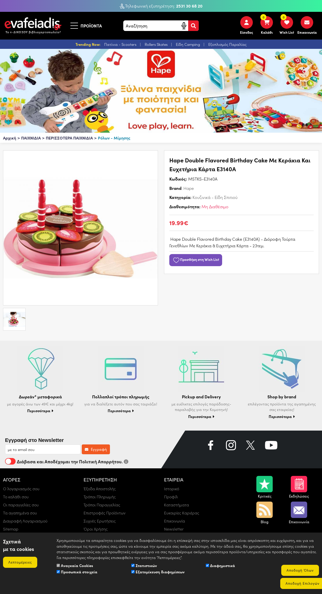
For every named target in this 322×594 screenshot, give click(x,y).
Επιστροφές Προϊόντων (105, 512)
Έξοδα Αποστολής (100, 488)
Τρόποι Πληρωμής (100, 496)
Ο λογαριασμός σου (21, 488)
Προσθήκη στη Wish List (195, 259)
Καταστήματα (176, 504)
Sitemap (10, 529)
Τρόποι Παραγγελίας (102, 504)
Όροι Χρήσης (96, 529)
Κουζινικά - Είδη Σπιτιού (214, 197)
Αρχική (9, 138)
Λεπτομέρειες (20, 562)
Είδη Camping (188, 44)
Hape (188, 188)
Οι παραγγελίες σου (21, 504)
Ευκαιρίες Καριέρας (181, 512)
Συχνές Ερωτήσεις (100, 520)
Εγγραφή (96, 449)
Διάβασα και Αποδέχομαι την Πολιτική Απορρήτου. (66, 461)
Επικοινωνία (174, 520)
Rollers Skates (157, 44)
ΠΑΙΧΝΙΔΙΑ (31, 138)
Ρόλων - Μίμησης (114, 138)
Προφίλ (171, 496)
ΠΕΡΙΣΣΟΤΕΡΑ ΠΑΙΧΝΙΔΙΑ (69, 138)
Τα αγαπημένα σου (20, 512)
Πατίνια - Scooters (120, 44)
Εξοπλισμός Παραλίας (227, 44)
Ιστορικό (171, 488)
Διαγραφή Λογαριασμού (25, 520)
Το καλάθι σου (16, 496)
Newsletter (174, 529)
